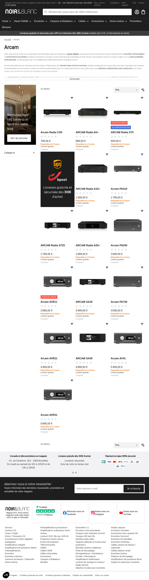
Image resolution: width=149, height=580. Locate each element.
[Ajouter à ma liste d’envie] (71, 97)
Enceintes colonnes (13, 556)
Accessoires (45, 556)
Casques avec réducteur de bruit (90, 533)
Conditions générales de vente (31, 575)
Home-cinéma (11, 562)
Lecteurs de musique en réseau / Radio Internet (90, 563)
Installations (114, 3)
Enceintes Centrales (120, 530)
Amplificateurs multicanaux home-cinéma (55, 531)
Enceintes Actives (119, 553)
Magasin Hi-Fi (10, 3)
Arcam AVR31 (49, 414)
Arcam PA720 (119, 301)
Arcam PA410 (119, 188)
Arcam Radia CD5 (51, 132)
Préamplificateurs (12, 550)
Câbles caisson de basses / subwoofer (123, 546)
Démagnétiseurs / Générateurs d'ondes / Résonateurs (89, 555)
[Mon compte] (137, 12)
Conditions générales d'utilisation (57, 575)
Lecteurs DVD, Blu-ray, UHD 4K (54, 536)
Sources (8, 527)
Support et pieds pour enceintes (125, 562)
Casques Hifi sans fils (85, 536)
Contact (141, 3)
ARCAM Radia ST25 (53, 245)
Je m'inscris (133, 488)
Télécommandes (47, 545)
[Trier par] (127, 90)
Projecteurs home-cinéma (51, 539)
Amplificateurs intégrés (15, 545)
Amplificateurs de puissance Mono (126, 559)
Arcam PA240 (119, 245)
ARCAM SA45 (84, 358)
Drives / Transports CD (15, 536)
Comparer (44, 149)
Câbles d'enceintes (48, 553)
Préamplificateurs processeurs (53, 527)
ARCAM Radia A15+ (88, 188)
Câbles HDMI (46, 550)
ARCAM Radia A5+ (87, 132)
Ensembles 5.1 (82, 527)
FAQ (134, 3)
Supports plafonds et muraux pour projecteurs (91, 543)
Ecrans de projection (49, 542)
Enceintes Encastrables (121, 539)
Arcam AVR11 (49, 301)
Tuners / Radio (11, 533)
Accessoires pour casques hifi (124, 533)
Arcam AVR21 (49, 358)
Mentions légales (10, 575)
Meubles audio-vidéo (85, 539)
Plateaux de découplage (122, 556)
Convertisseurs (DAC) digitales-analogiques (19, 540)
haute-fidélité (73, 54)
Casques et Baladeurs (50, 559)
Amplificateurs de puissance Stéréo (20, 548)
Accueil (7, 39)
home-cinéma (22, 3)
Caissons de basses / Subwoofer (19, 559)
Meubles (44, 562)
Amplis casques (118, 527)
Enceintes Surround (120, 536)
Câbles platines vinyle (120, 550)
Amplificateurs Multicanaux (88, 559)
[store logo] (21, 11)
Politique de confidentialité (83, 575)
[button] (6, 575)
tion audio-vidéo (40, 3)
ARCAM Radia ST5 (122, 132)
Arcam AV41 (118, 358)
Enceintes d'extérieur (120, 542)
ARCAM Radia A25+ (88, 245)
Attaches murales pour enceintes (90, 568)
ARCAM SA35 (84, 301)
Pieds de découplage (85, 550)
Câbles (43, 548)
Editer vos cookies (102, 575)
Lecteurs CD (10, 530)
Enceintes (9, 553)
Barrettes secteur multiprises (88, 548)
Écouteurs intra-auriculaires (88, 530)
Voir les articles (19, 138)
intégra (31, 3)
